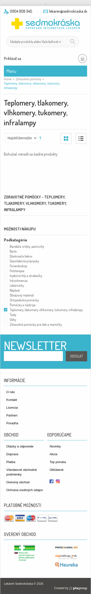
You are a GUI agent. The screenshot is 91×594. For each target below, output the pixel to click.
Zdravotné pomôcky (28, 79)
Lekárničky (17, 285)
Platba (10, 462)
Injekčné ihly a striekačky (26, 276)
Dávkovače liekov (21, 256)
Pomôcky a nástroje (22, 305)
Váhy (13, 319)
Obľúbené (56, 470)
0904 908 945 (21, 11)
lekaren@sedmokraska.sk (68, 11)
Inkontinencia (18, 280)
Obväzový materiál (22, 295)
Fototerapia (17, 271)
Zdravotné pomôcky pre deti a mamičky (36, 324)
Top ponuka (58, 462)
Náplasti (15, 290)
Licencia (12, 407)
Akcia (53, 454)
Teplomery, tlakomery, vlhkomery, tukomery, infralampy (46, 310)
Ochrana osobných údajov (24, 490)
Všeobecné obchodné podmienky (21, 472)
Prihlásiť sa (12, 58)
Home (8, 79)
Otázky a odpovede (19, 446)
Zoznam (81, 138)
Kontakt (11, 400)
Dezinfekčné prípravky (24, 261)
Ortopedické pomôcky (24, 300)
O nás (10, 392)
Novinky (55, 446)
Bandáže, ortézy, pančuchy (27, 246)
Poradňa (12, 423)
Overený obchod (17, 482)
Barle (13, 251)
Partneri (11, 415)
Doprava (12, 454)
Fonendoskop (18, 266)
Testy (13, 315)
